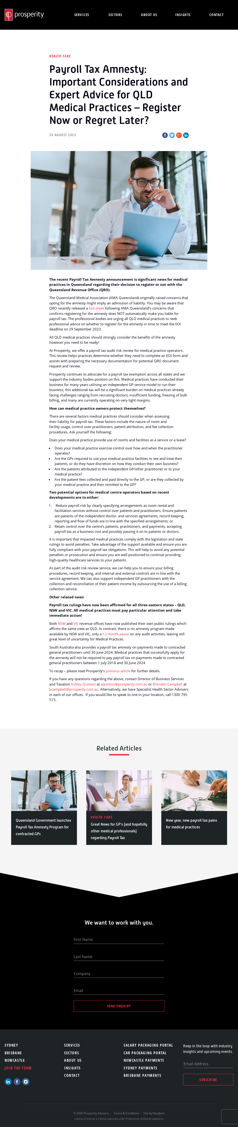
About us (149, 14)
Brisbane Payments (142, 1075)
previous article (118, 671)
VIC (76, 623)
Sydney (11, 1045)
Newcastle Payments (144, 1060)
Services (81, 14)
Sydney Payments (141, 1068)
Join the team (18, 1068)
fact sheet (96, 308)
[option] (44, 807)
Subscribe (208, 1079)
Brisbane (13, 1052)
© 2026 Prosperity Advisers (91, 1113)
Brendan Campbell (167, 684)
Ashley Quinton (83, 684)
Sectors (115, 14)
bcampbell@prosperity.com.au (73, 689)
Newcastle (15, 1060)
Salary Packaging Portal (148, 1045)
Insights (183, 14)
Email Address (196, 1064)
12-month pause (115, 634)
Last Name (83, 957)
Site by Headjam (154, 1113)
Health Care (60, 56)
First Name (83, 939)
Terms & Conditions (126, 1113)
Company (82, 973)
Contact (216, 14)
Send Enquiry (119, 1006)
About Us (73, 1060)
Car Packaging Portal (145, 1052)
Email (78, 990)
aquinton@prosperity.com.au (124, 684)
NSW (62, 623)
